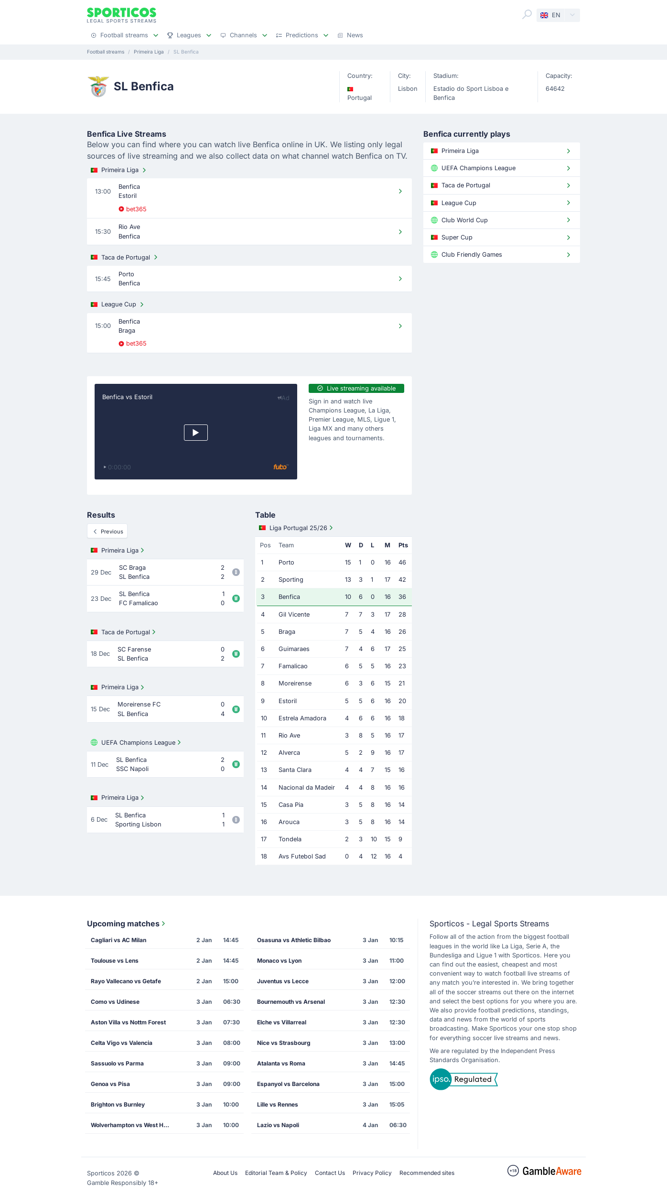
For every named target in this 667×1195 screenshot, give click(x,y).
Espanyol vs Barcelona (288, 1083)
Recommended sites (426, 1172)
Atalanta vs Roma (281, 1063)
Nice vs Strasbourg (284, 1042)
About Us (225, 1172)
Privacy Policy (372, 1172)
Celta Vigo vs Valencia (121, 1042)
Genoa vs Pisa (110, 1083)
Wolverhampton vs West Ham (131, 1125)
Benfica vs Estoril (127, 397)
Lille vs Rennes (277, 1104)
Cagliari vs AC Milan (118, 940)
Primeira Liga (119, 170)
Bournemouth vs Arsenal (291, 1001)
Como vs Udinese (115, 1001)
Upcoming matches (127, 923)
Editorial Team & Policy (276, 1172)
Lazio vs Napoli (278, 1125)
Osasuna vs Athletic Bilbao (294, 940)
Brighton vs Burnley (118, 1104)
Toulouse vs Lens (115, 960)
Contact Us (330, 1172)
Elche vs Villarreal (281, 1022)
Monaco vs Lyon (279, 960)
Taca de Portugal (125, 257)
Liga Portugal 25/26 (297, 528)
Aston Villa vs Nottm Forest (128, 1022)
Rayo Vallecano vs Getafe (126, 981)
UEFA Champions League (137, 742)
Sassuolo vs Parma (117, 1063)
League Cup (118, 304)
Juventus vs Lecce (283, 981)
